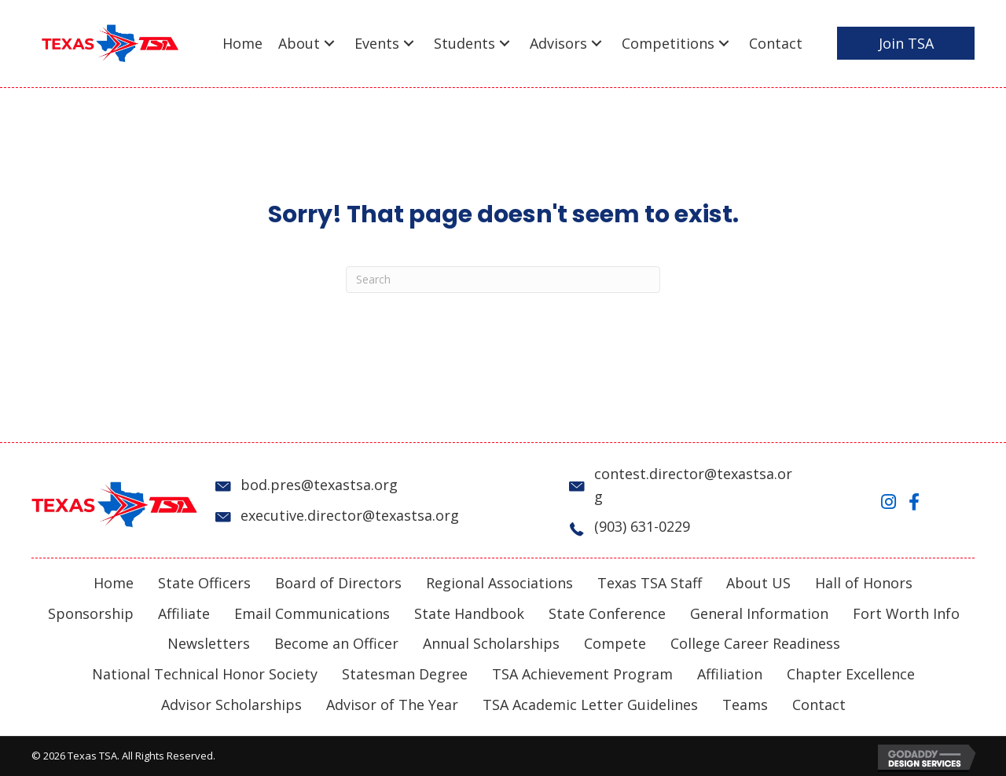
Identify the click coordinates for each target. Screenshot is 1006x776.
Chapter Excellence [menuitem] (851, 673)
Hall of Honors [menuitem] (863, 582)
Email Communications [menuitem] (312, 613)
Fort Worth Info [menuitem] (906, 613)
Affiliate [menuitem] (184, 613)
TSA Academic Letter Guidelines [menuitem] (590, 704)
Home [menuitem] (114, 582)
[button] (329, 44)
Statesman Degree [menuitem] (405, 673)
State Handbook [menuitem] (469, 613)
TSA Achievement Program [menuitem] (582, 673)
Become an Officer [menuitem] (336, 643)
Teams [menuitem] (745, 704)
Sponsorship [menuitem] (91, 613)
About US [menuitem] (758, 582)
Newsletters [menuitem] (208, 643)
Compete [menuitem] (615, 643)
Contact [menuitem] (819, 704)
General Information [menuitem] (759, 613)
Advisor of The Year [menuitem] (392, 704)
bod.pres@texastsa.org (319, 484)
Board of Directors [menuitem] (338, 582)
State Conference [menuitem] (607, 613)
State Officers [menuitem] (204, 582)
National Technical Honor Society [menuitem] (205, 673)
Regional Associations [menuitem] (499, 582)
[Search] (503, 279)
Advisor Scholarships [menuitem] (231, 704)
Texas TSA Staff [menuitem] (649, 582)
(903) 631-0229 (642, 526)
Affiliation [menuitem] (729, 673)
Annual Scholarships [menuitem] (491, 643)
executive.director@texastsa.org (349, 515)
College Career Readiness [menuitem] (755, 643)
